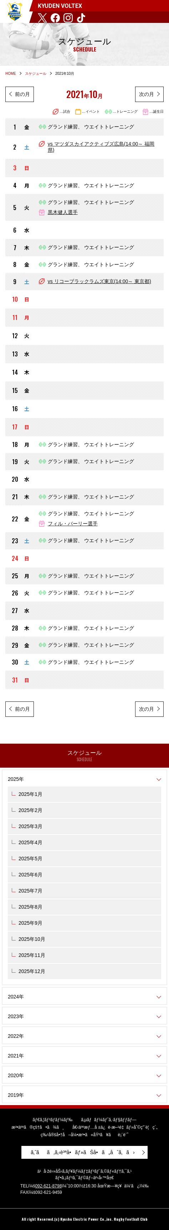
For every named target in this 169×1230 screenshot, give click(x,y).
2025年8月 (30, 907)
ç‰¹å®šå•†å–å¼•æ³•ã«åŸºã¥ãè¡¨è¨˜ (84, 1134)
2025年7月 (30, 891)
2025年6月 (30, 874)
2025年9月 (30, 923)
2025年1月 (30, 794)
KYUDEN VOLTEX (14, 11)
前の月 (22, 94)
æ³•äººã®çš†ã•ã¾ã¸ (37, 1127)
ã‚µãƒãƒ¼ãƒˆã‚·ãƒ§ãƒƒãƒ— (108, 1119)
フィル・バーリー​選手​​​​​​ (73, 523)
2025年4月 (30, 842)
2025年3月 (30, 826)
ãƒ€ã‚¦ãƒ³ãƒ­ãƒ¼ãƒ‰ (52, 1119)
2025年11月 (32, 955)
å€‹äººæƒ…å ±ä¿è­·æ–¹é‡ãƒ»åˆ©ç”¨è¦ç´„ (115, 1127)
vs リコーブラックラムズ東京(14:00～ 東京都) (99, 281)
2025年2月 (30, 810)
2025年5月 (30, 858)
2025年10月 (32, 939)
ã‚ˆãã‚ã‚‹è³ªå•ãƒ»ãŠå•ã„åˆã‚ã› (83, 1152)
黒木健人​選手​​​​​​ (63, 212)
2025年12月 (32, 971)
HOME (10, 74)
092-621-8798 (48, 1185)
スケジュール (35, 74)
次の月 (146, 94)
